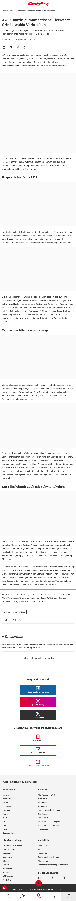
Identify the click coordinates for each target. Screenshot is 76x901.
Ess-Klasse (42, 814)
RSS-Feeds (42, 806)
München (6, 795)
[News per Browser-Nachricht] (38, 763)
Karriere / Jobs (9, 850)
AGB (40, 850)
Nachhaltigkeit (9, 833)
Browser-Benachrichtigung (49, 810)
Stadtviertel (7, 799)
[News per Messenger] (38, 738)
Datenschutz (43, 853)
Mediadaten (7, 868)
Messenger (42, 803)
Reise (5, 829)
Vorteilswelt (43, 818)
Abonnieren (7, 853)
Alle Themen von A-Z (46, 795)
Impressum (42, 846)
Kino (16, 10)
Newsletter (42, 799)
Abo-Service (7, 857)
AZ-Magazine (8, 876)
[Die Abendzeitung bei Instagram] (38, 702)
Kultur (11, 10)
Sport (5, 818)
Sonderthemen (9, 880)
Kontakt (6, 865)
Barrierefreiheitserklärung (48, 857)
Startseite (5, 10)
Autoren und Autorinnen (12, 846)
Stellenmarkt (43, 829)
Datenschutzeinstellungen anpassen (53, 865)
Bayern (5, 803)
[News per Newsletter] (38, 750)
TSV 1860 (6, 810)
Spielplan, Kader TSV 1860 (48, 825)
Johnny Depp (58, 307)
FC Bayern (7, 806)
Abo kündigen (43, 861)
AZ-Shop (6, 872)
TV (4, 822)
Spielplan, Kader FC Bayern (49, 822)
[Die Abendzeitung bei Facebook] (38, 690)
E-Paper (6, 861)
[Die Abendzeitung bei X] (38, 715)
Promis (5, 814)
